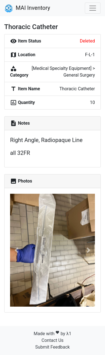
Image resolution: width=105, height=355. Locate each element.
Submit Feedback (52, 347)
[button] (16, 250)
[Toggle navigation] (93, 8)
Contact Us (52, 340)
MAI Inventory (27, 8)
